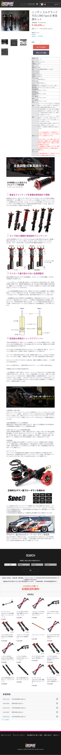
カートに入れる (41, 47)
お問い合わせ (47, 735)
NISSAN (40, 36)
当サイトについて (6, 735)
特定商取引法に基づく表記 (34, 735)
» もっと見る (5, 719)
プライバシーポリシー (19, 735)
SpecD (34, 34)
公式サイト (56, 735)
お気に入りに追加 (41, 53)
